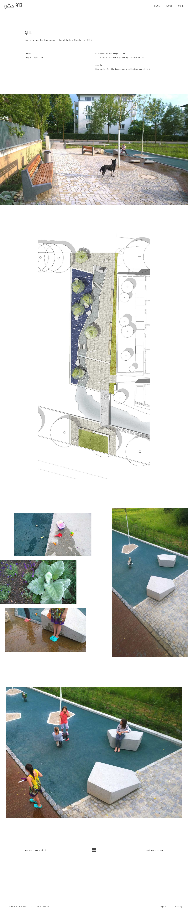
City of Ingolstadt (34, 57)
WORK (181, 6)
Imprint (164, 906)
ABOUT (169, 6)
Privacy (178, 906)
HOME (157, 6)
